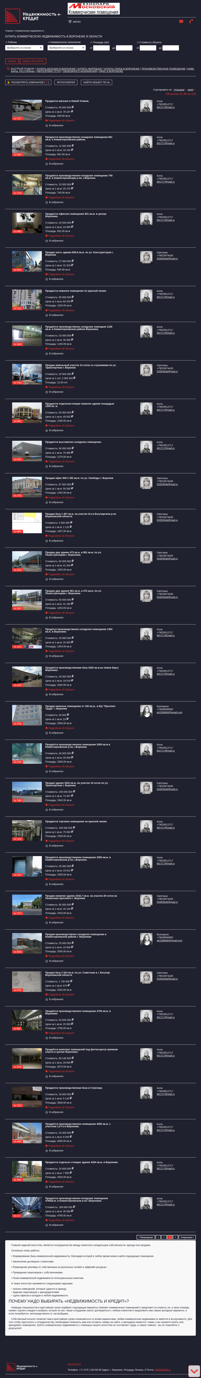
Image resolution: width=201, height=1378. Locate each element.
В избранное (54, 125)
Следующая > (187, 1237)
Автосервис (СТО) (49, 71)
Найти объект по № (96, 82)
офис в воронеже (111, 71)
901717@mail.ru (166, 107)
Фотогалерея (66, 82)
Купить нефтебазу (90, 68)
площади (179, 89)
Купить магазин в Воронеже (56, 68)
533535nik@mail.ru (167, 258)
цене (190, 89)
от (91, 47)
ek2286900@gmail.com (169, 712)
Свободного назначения (80, 71)
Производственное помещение (164, 68)
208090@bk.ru (163, 1369)
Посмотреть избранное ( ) (28, 82)
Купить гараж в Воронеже (122, 68)
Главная (9, 31)
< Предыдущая (146, 1237)
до (113, 47)
